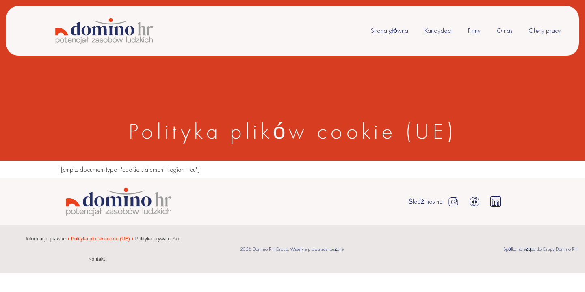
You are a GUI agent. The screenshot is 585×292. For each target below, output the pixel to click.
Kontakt (96, 259)
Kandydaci (438, 30)
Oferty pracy (545, 30)
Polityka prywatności (157, 239)
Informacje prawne (46, 239)
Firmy (474, 30)
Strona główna (389, 30)
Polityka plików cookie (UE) (100, 239)
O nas (504, 30)
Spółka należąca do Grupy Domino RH (540, 249)
